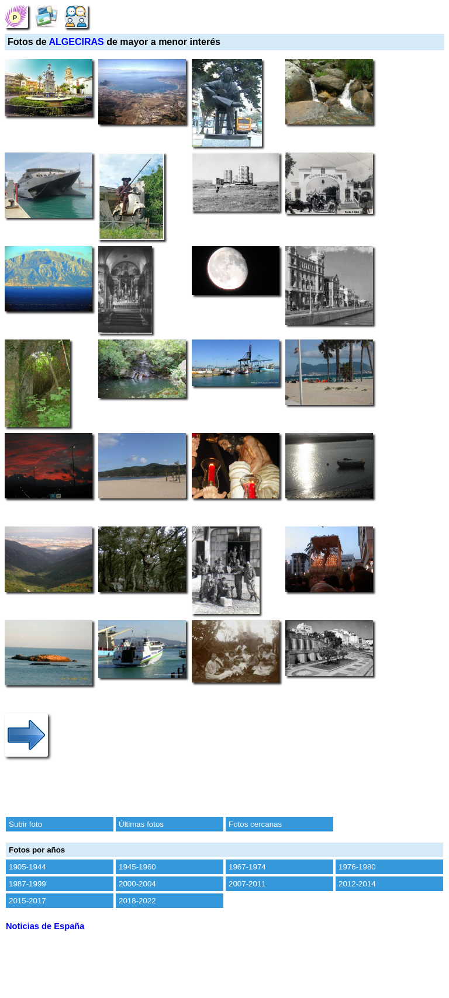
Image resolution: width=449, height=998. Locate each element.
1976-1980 (357, 866)
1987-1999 (27, 883)
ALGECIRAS (76, 42)
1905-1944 (27, 866)
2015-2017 (27, 900)
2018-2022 (137, 900)
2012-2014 (357, 883)
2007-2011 (247, 883)
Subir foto (25, 824)
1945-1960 (137, 866)
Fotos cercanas (255, 824)
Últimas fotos (141, 824)
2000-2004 (137, 883)
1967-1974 (247, 866)
